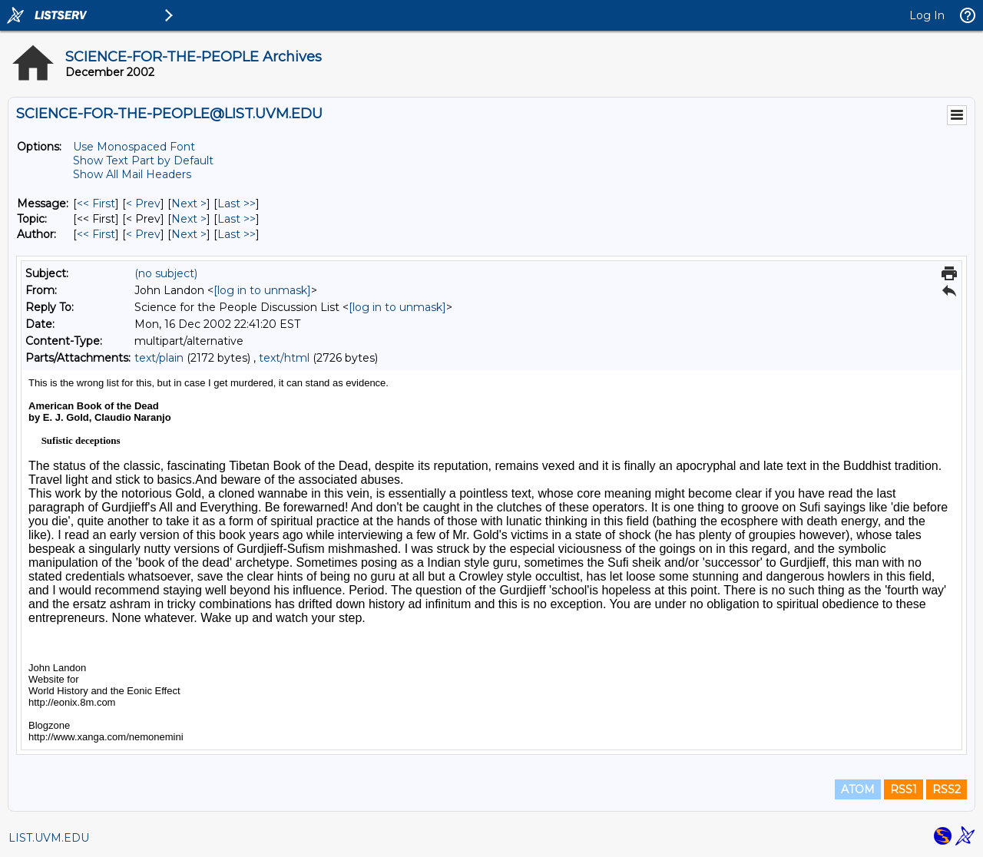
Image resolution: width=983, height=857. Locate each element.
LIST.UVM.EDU (48, 838)
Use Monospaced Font (134, 147)
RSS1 (903, 789)
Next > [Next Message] (189, 203)
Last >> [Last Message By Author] (236, 234)
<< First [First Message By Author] (96, 234)
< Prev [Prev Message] (143, 203)
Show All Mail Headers (132, 174)
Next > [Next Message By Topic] (189, 219)
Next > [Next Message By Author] (189, 234)
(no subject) (165, 273)
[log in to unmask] (262, 290)
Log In (927, 15)
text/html (284, 358)
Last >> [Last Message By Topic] (236, 219)
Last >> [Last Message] (236, 203)
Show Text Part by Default (143, 160)
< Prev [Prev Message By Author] (143, 234)
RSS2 (946, 789)
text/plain (159, 358)
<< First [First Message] (96, 203)
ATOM (858, 789)
